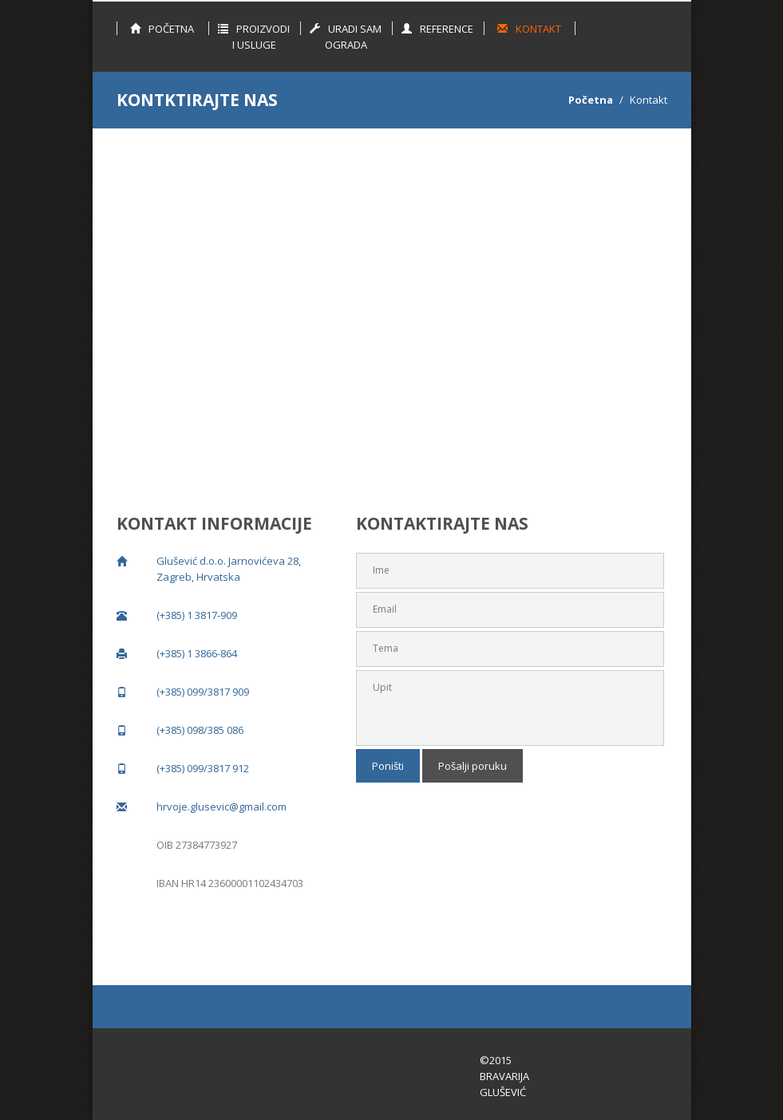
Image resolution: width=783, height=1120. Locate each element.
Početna (162, 29)
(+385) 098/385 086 (199, 730)
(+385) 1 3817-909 (196, 615)
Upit (510, 708)
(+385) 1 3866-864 (196, 653)
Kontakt (529, 29)
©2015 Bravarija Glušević (504, 1076)
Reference (437, 29)
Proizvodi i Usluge (254, 37)
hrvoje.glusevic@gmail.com (221, 806)
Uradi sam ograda (346, 37)
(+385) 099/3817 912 (202, 768)
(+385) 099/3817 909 (202, 691)
